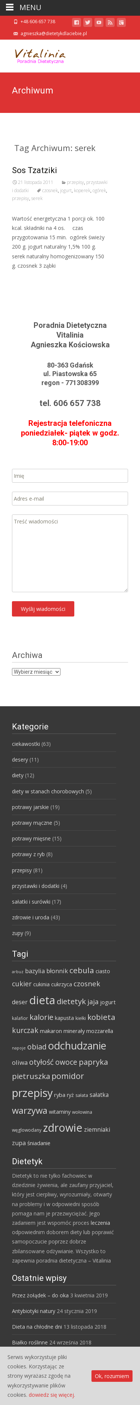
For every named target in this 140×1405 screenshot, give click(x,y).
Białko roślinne (30, 1342)
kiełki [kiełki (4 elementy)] (80, 1018)
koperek (82, 190)
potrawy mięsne (31, 838)
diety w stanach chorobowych (48, 791)
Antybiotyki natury (33, 1311)
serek (37, 198)
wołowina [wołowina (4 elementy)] (82, 1112)
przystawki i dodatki (35, 885)
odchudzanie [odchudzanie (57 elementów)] (77, 1045)
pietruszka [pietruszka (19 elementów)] (31, 1076)
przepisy (75, 182)
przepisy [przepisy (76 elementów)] (32, 1092)
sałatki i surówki (31, 901)
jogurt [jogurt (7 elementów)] (108, 1002)
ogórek (99, 190)
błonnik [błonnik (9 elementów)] (57, 971)
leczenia (100, 1222)
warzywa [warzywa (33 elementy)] (29, 1110)
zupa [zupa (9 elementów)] (19, 1143)
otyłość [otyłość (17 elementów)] (41, 1062)
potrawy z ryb (28, 854)
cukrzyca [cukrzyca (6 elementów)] (61, 984)
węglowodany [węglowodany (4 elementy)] (26, 1130)
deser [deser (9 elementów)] (20, 1002)
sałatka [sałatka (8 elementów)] (99, 1095)
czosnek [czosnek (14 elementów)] (87, 984)
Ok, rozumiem (112, 1376)
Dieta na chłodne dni (37, 1326)
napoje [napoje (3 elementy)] (19, 1048)
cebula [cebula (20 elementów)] (81, 970)
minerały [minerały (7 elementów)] (74, 1030)
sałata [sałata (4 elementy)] (81, 1095)
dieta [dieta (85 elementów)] (42, 1000)
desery (20, 759)
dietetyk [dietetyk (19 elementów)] (71, 1001)
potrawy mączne (32, 822)
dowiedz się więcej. (52, 1394)
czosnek (50, 190)
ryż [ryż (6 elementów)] (70, 1094)
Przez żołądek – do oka (40, 1295)
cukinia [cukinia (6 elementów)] (41, 984)
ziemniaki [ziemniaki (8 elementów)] (97, 1129)
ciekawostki (26, 743)
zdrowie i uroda (30, 917)
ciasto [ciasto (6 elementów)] (103, 971)
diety (18, 775)
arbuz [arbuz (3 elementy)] (18, 971)
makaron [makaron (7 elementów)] (51, 1030)
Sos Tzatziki (34, 170)
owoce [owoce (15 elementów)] (66, 1062)
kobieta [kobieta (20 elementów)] (101, 1017)
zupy (17, 933)
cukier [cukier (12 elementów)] (22, 983)
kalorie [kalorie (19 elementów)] (41, 1017)
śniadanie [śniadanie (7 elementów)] (38, 1143)
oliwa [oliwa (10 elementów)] (20, 1062)
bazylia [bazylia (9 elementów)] (35, 971)
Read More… (28, 279)
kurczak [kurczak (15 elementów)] (25, 1030)
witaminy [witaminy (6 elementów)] (60, 1111)
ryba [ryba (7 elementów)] (59, 1094)
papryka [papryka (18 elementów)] (93, 1062)
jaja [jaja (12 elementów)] (93, 1001)
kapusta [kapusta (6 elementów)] (64, 1017)
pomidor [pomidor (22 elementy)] (68, 1075)
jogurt (66, 190)
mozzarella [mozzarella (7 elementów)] (99, 1030)
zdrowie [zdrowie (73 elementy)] (63, 1127)
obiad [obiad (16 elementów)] (37, 1047)
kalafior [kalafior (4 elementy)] (20, 1018)
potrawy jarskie (30, 807)
